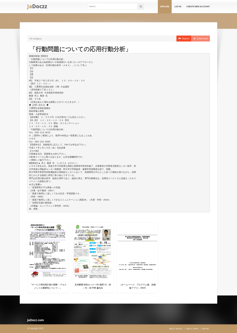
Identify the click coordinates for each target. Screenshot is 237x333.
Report (183, 38)
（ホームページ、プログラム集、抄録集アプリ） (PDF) (137, 286)
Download (201, 38)
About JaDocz (175, 328)
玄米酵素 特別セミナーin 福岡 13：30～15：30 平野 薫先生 (93, 286)
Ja (37, 6)
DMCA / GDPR (192, 328)
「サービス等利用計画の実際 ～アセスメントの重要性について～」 (48, 286)
